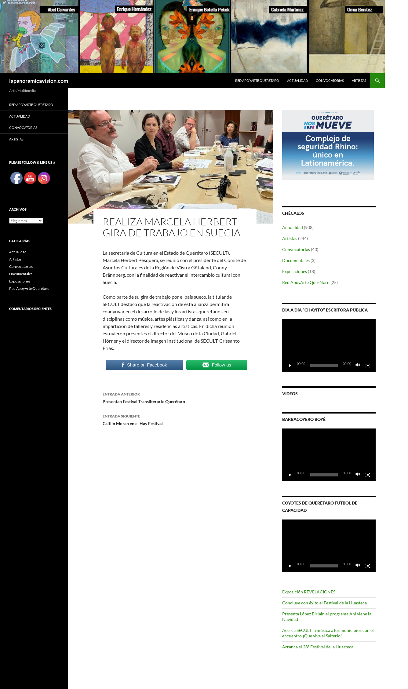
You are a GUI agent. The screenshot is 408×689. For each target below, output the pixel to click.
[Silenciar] (358, 366)
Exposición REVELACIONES (308, 591)
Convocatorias (330, 80)
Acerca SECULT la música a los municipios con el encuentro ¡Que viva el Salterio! (328, 633)
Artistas (359, 80)
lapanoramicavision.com (38, 80)
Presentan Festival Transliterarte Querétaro (175, 397)
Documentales (296, 260)
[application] (329, 345)
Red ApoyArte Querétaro (257, 80)
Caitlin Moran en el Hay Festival (175, 419)
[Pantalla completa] (368, 366)
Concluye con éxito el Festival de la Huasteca (324, 602)
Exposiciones (294, 271)
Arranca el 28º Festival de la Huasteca (317, 646)
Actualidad (297, 80)
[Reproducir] (290, 366)
